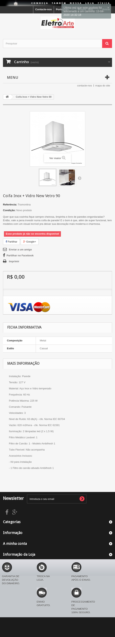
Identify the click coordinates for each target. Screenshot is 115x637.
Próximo (79, 178)
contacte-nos (84, 85)
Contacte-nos (43, 9)
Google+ (29, 241)
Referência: (10, 204)
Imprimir (14, 261)
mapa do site (102, 85)
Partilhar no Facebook (20, 255)
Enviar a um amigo (20, 249)
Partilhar (11, 241)
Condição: (9, 210)
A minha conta (15, 543)
